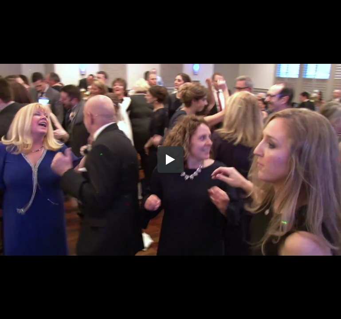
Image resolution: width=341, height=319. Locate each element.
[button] (170, 159)
